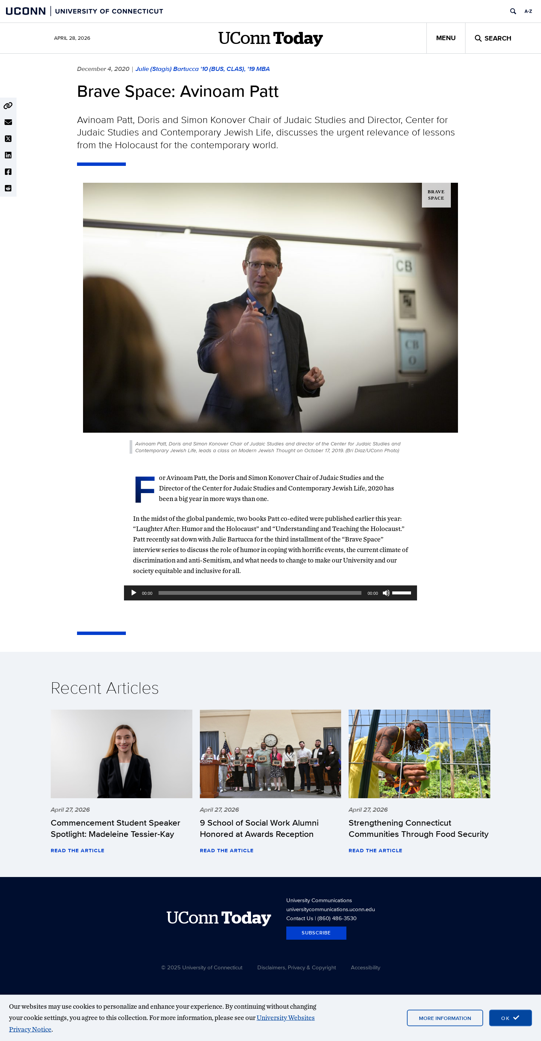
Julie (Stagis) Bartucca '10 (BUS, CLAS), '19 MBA (203, 68)
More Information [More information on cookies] (445, 1017)
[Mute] (386, 593)
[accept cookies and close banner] (510, 1017)
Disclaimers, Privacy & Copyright (296, 967)
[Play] (134, 593)
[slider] (260, 593)
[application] (270, 592)
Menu (446, 38)
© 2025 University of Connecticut (201, 967)
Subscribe (316, 932)
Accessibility (365, 967)
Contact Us (299, 918)
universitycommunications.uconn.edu (330, 909)
